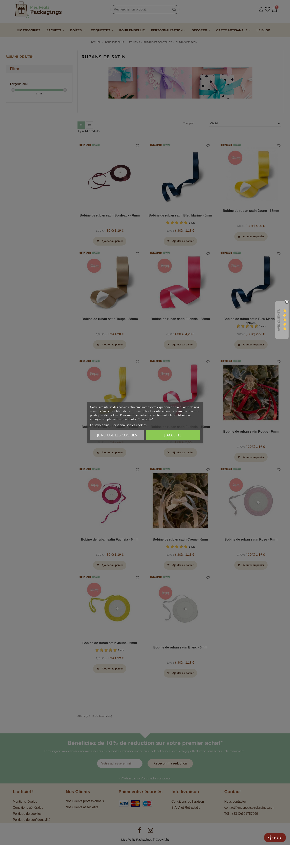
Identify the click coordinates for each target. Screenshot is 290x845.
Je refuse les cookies (117, 435)
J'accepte (173, 435)
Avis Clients (279, 320)
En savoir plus (99, 425)
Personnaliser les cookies (129, 425)
